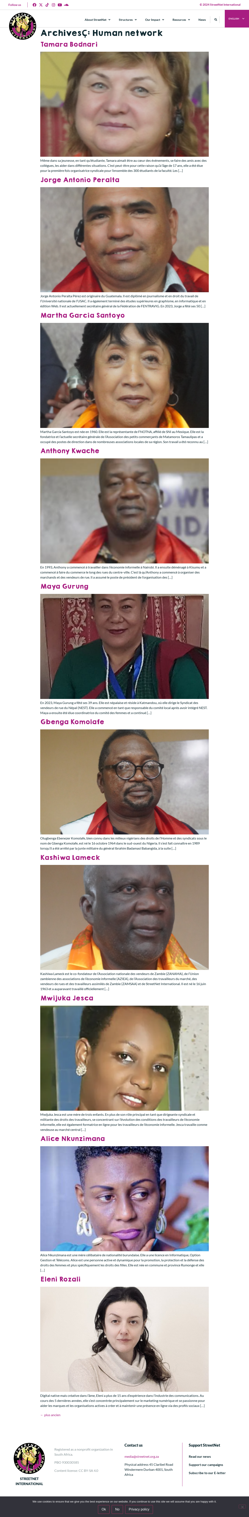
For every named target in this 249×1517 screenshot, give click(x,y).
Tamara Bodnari (69, 44)
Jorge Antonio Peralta (79, 180)
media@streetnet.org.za (141, 1456)
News (202, 19)
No (117, 1509)
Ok (104, 1509)
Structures (128, 19)
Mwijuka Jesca (66, 998)
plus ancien (50, 1415)
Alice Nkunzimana (72, 1138)
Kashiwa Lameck (70, 857)
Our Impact (154, 19)
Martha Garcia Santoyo (82, 315)
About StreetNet (98, 19)
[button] (216, 19)
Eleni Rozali (60, 1279)
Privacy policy (139, 1509)
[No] (242, 1506)
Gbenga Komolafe (72, 722)
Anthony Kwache (69, 451)
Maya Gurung (64, 586)
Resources (181, 19)
